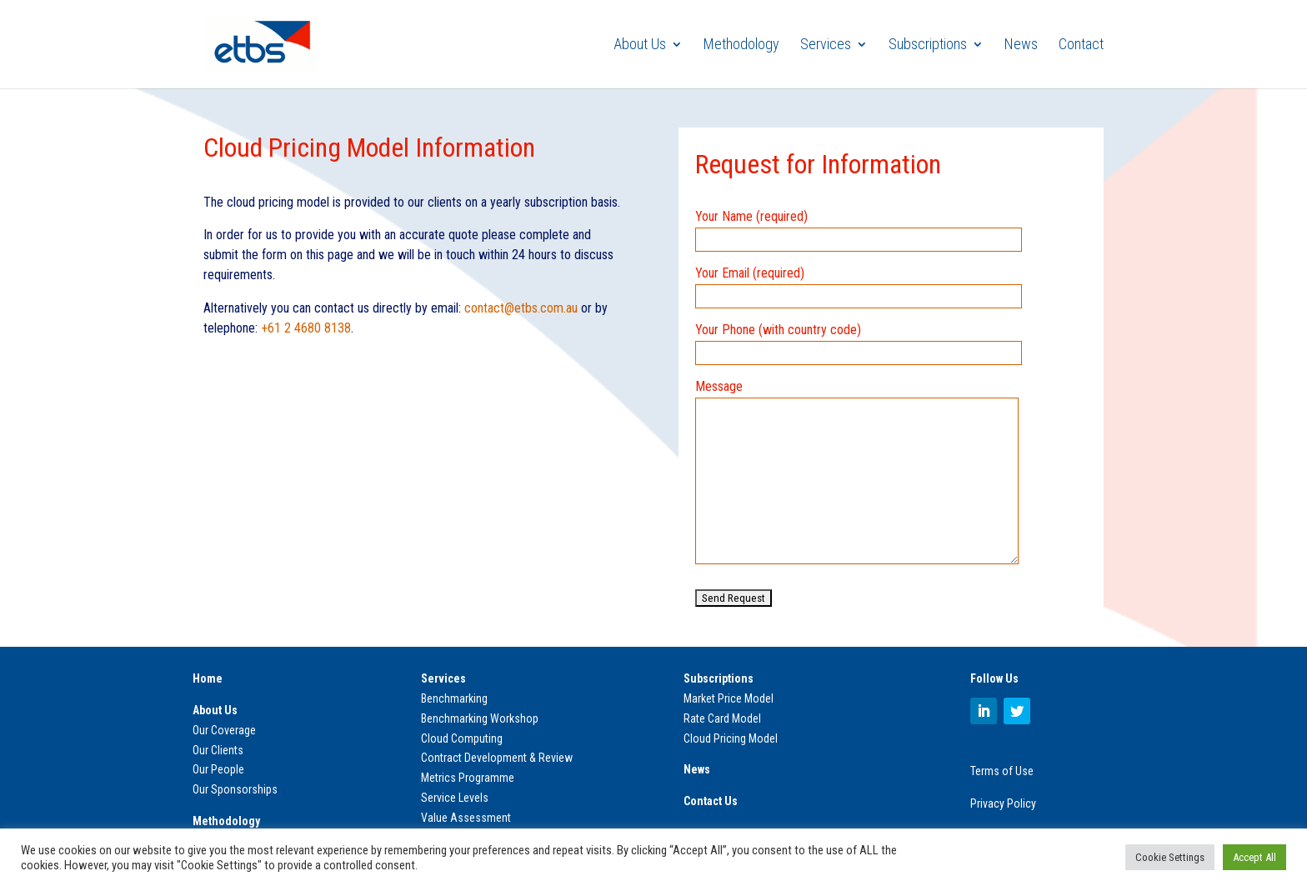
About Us (639, 45)
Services (825, 45)
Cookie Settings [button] (1169, 857)
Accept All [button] (1254, 857)
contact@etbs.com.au (521, 308)
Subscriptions (928, 45)
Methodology (741, 45)
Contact (1081, 45)
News (1021, 45)
